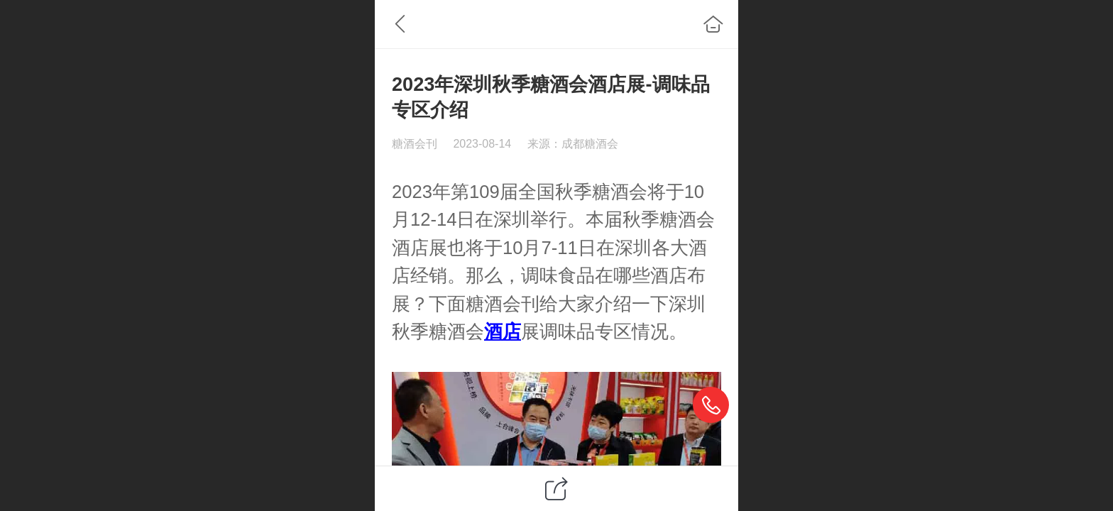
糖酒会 (619, 192)
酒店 (410, 248)
